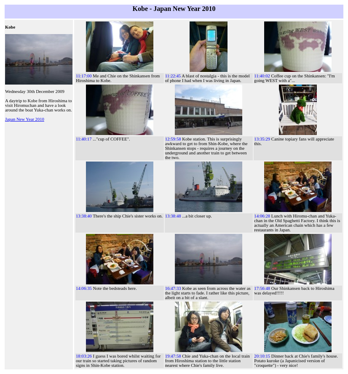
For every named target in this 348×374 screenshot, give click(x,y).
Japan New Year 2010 (24, 119)
